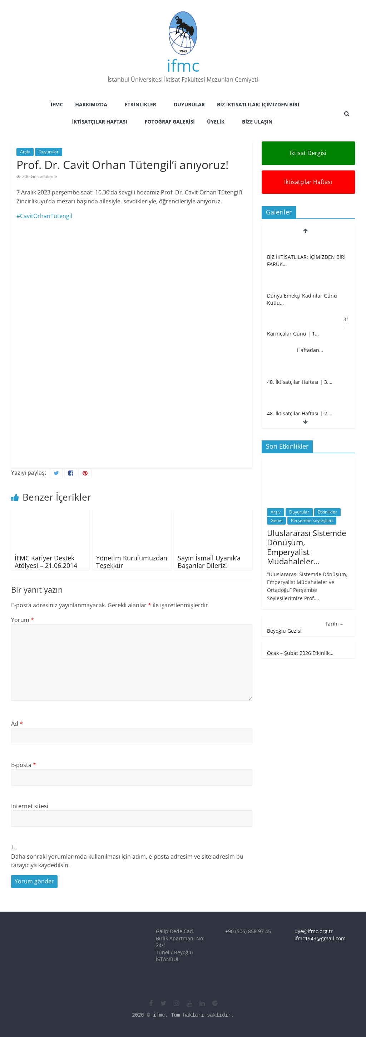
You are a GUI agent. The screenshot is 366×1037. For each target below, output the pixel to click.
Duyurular (189, 104)
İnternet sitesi (29, 806)
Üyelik (215, 121)
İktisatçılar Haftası (99, 121)
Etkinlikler (140, 104)
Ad (17, 724)
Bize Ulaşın (257, 121)
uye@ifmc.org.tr (314, 931)
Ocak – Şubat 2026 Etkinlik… (300, 653)
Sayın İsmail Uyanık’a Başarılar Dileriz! (209, 562)
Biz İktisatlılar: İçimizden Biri (258, 104)
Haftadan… (310, 350)
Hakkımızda (91, 104)
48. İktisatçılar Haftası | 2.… (299, 413)
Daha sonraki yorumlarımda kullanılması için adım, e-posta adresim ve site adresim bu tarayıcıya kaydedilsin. (127, 861)
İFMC (57, 104)
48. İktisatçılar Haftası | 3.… (299, 381)
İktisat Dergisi (308, 153)
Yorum (22, 620)
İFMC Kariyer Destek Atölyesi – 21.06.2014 (46, 562)
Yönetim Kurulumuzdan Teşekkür (131, 562)
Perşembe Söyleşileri (312, 520)
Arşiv (25, 152)
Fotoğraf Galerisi (170, 121)
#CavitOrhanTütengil (44, 216)
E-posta (23, 765)
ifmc (183, 65)
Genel (276, 520)
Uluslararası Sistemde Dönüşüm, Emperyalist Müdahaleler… (306, 546)
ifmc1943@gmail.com (320, 938)
